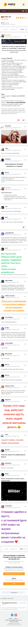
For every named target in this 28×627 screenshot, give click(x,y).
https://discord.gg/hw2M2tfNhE (15, 102)
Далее (22, 29)
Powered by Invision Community (14, 624)
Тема (16, 618)
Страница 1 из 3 (14, 29)
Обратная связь (14, 621)
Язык (11, 618)
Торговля (13, 24)
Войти (14, 583)
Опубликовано (13, 36)
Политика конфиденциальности (13, 620)
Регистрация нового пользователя (14, 573)
